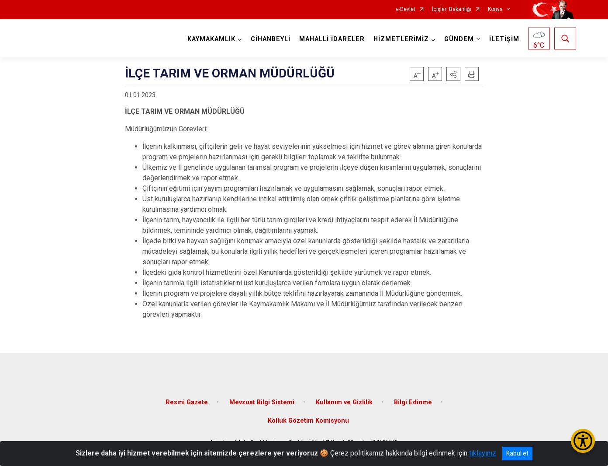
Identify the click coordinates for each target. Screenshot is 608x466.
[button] (453, 74)
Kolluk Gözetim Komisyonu (308, 420)
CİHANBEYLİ (270, 39)
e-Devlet (405, 9)
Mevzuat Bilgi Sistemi (261, 402)
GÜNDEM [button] (459, 39)
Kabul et (517, 453)
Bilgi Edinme (413, 402)
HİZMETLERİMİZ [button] (401, 39)
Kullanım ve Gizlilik (344, 402)
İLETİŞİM (504, 39)
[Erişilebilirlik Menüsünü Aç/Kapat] (583, 441)
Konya (495, 9)
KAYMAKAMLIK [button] (211, 39)
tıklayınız (482, 453)
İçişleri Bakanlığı (451, 9)
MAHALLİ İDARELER (332, 39)
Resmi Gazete (187, 402)
